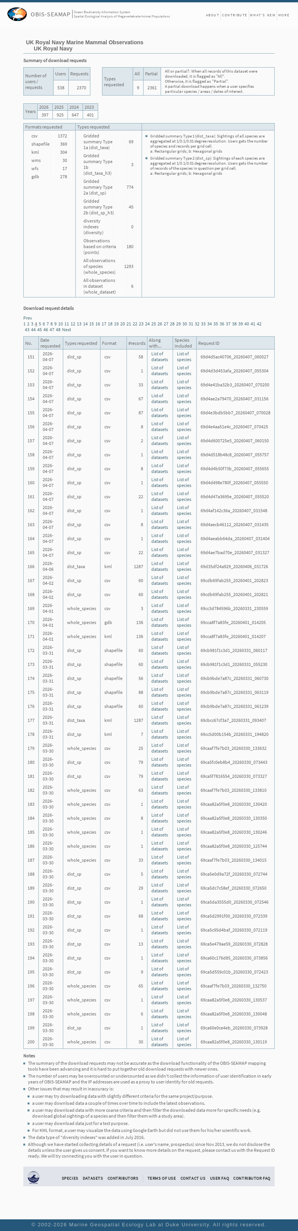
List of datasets (159, 356)
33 (203, 324)
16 (97, 324)
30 (184, 324)
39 (240, 324)
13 (79, 324)
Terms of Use (161, 1178)
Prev (27, 318)
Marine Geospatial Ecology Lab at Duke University (139, 1225)
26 (160, 324)
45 (39, 329)
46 (45, 329)
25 (153, 324)
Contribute (235, 15)
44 (33, 329)
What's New (262, 15)
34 (209, 324)
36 (222, 324)
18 (110, 324)
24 (147, 324)
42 (259, 324)
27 (166, 324)
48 (58, 329)
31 (191, 324)
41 (253, 324)
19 (116, 324)
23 (141, 324)
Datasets (93, 1178)
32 (197, 324)
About (213, 15)
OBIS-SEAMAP (51, 14)
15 (91, 324)
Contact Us (193, 1178)
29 (178, 324)
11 (66, 324)
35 (215, 324)
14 (85, 324)
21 (128, 324)
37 (228, 324)
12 (73, 324)
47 (52, 329)
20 (122, 324)
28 (172, 324)
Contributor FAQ (251, 1178)
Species (70, 1178)
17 (104, 324)
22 (135, 324)
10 (60, 324)
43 (27, 329)
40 (246, 324)
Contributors (123, 1178)
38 (234, 324)
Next (66, 329)
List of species (184, 356)
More (283, 15)
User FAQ (219, 1178)
